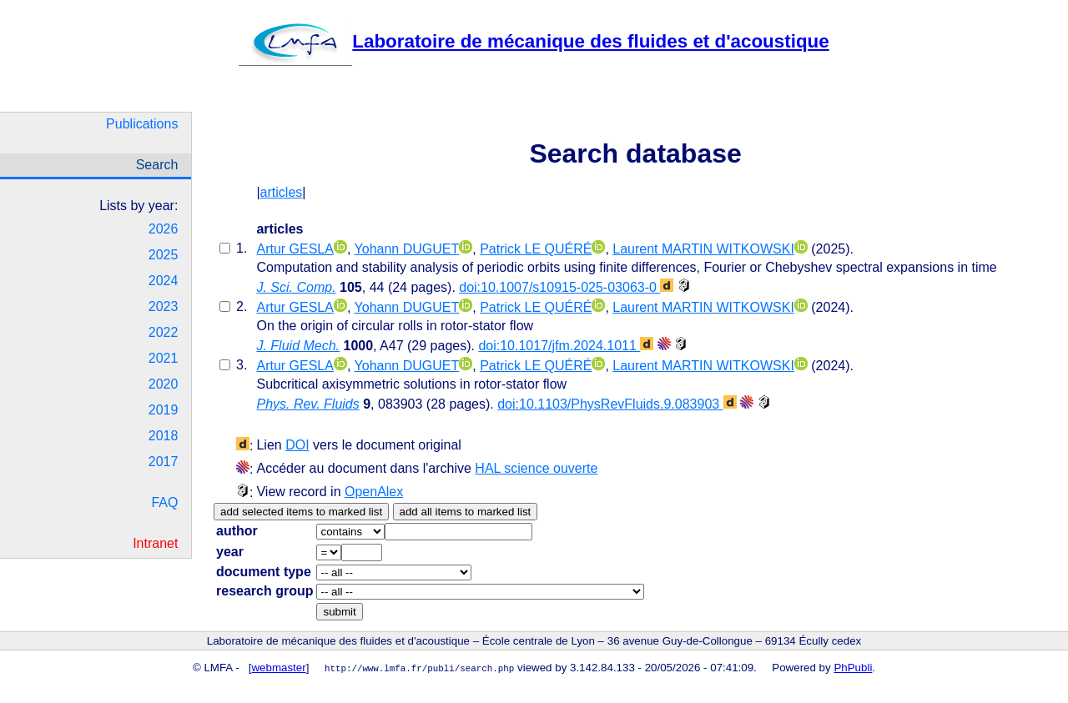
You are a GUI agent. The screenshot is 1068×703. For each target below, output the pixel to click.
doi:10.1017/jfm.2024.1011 (565, 346)
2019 (164, 410)
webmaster (279, 667)
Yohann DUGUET (407, 249)
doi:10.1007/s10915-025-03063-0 (566, 287)
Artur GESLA (294, 249)
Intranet (155, 543)
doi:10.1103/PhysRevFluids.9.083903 (616, 404)
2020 (164, 384)
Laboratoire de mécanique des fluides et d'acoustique (534, 41)
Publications (142, 124)
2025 (164, 255)
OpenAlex (374, 492)
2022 (164, 332)
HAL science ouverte (536, 468)
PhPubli (853, 667)
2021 (164, 358)
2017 (164, 461)
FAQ (164, 502)
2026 (164, 229)
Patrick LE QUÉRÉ (536, 249)
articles (281, 192)
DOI (297, 445)
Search (157, 165)
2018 (164, 436)
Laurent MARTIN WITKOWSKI (703, 249)
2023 (164, 306)
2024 (164, 281)
